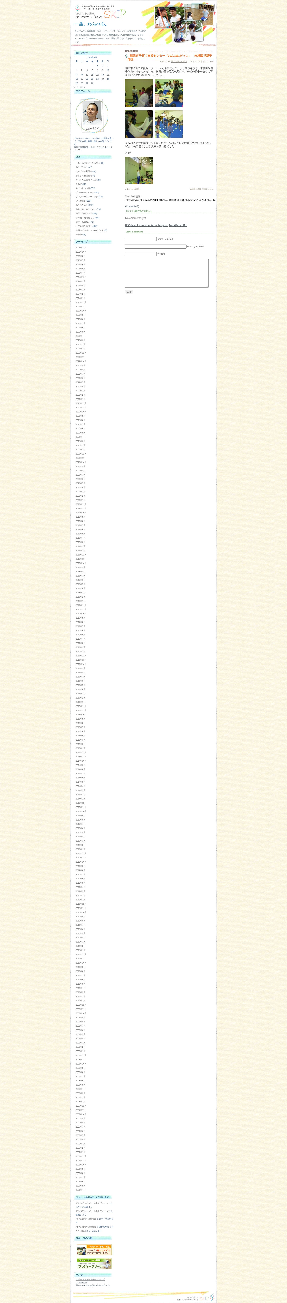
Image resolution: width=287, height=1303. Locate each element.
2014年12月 (81, 752)
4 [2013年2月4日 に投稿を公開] (76, 70)
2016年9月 (80, 668)
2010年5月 (80, 984)
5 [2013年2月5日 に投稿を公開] (81, 70)
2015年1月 (80, 748)
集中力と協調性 (133, 189)
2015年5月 (80, 736)
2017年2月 (80, 647)
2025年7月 (80, 260)
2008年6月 (80, 1080)
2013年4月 (80, 837)
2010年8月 (80, 971)
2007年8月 (80, 1123)
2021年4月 (80, 437)
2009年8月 (80, 1022)
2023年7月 (80, 323)
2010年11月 (81, 958)
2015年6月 (80, 731)
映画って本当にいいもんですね (90, 230)
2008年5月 (80, 1085)
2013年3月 (80, 841)
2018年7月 (80, 576)
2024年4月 (80, 285)
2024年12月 (81, 277)
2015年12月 (81, 706)
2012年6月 (80, 879)
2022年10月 (81, 361)
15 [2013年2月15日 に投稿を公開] (97, 74)
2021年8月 (80, 420)
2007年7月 (80, 1127)
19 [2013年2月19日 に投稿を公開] (82, 79)
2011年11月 (81, 908)
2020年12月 (81, 454)
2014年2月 (80, 794)
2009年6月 (80, 1030)
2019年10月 (81, 513)
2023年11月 (81, 306)
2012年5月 (80, 883)
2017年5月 (80, 635)
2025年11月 (81, 248)
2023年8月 (80, 319)
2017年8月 (80, 622)
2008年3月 (80, 1093)
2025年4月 (80, 273)
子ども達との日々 (179, 61)
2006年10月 (81, 1165)
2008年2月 (80, 1097)
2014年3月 (80, 790)
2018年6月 (80, 580)
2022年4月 (80, 386)
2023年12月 (81, 302)
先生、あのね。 (83, 222)
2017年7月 (80, 626)
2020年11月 (81, 458)
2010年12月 (81, 954)
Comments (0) (132, 206)
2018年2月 (80, 597)
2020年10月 (81, 462)
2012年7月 (80, 874)
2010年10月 (81, 963)
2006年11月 (81, 1160)
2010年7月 (80, 975)
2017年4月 (80, 639)
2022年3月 (80, 391)
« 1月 (76, 87)
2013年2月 (80, 845)
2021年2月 (80, 445)
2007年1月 (80, 1152)
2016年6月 (80, 681)
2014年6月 (80, 778)
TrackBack (178, 225)
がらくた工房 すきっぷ (86, 180)
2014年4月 (80, 786)
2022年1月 (80, 399)
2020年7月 (80, 475)
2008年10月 (81, 1064)
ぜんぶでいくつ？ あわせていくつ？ (93, 1203)
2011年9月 (80, 916)
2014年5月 (80, 782)
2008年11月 (81, 1059)
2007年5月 (80, 1135)
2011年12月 (81, 904)
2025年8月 (80, 256)
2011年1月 (80, 950)
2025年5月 (80, 269)
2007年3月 (80, 1144)
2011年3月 (80, 942)
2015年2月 (80, 744)
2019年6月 (80, 529)
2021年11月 (81, 407)
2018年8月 (80, 571)
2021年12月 (81, 403)
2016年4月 (80, 689)
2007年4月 (80, 1139)
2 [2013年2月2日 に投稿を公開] (102, 66)
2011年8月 (80, 921)
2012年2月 (80, 895)
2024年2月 (80, 294)
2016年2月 (80, 698)
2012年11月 (81, 858)
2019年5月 (80, 534)
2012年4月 (80, 887)
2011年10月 (81, 912)
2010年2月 (80, 996)
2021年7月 (80, 424)
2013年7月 (80, 824)
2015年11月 (81, 710)
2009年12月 (81, 1005)
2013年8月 (80, 820)
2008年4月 (80, 1089)
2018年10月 (81, 563)
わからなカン (82, 205)
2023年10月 (81, 311)
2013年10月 (81, 811)
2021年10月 (81, 412)
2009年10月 (81, 1013)
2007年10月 (81, 1114)
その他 (79, 184)
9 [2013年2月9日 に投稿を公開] (102, 70)
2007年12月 (81, 1106)
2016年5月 (80, 685)
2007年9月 (80, 1118)
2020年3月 (80, 492)
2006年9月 (80, 1169)
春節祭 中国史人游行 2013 (201, 189)
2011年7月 (80, 925)
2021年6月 (80, 428)
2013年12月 (81, 803)
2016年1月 (80, 702)
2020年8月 (80, 471)
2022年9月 (80, 365)
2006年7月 (80, 1177)
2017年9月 (80, 618)
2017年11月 (81, 609)
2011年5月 (80, 933)
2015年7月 (80, 727)
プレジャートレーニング (87, 197)
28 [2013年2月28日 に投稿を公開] (92, 83)
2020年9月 (80, 466)
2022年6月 (80, 378)
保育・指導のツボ (84, 213)
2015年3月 (80, 740)
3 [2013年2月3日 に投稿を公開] (107, 66)
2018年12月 (81, 555)
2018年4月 (80, 588)
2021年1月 (80, 449)
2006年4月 (80, 1190)
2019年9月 (80, 517)
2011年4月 (80, 937)
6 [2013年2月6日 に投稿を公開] (87, 70)
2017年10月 (81, 614)
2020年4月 (80, 487)
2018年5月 (80, 584)
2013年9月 (80, 815)
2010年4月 (80, 988)
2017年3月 (80, 643)
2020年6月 (80, 479)
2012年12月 (81, 853)
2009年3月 (80, 1043)
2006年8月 (80, 1173)
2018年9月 (80, 567)
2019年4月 (80, 538)
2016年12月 (81, 656)
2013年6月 (80, 828)
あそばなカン (82, 167)
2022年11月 (81, 357)
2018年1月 (80, 601)
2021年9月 (80, 416)
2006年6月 (80, 1181)
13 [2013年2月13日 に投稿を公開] (87, 74)
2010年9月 (80, 967)
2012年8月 (80, 870)
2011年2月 (80, 946)
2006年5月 (80, 1186)
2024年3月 (80, 290)
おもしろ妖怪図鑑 (84, 175)
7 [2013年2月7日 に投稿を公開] (92, 70)
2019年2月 (80, 546)
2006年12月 (81, 1156)
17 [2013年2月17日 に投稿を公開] (108, 74)
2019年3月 (80, 542)
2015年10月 (81, 715)
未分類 (79, 234)
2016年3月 (80, 693)
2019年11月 (81, 508)
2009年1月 (80, 1051)
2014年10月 (81, 761)
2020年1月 (80, 500)
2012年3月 (80, 891)
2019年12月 (81, 504)
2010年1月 (80, 1001)
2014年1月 (80, 799)
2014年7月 (80, 773)
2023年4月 (80, 336)
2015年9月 (80, 719)
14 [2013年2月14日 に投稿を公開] (92, 74)
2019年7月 (80, 525)
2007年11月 (81, 1110)
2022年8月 (80, 370)
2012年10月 (81, 862)
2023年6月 (80, 327)
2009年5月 (80, 1034)
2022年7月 (80, 374)
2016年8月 (80, 672)
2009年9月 (80, 1017)
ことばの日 (81, 1231)
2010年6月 (80, 980)
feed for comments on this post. (146, 225)
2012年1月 (80, 900)
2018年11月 (81, 559)
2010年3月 (80, 992)
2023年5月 (80, 332)
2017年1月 (80, 651)
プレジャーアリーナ (85, 192)
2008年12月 (81, 1055)
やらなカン (81, 201)
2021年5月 (80, 433)
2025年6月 (80, 264)
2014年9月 (80, 765)
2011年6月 (80, 929)
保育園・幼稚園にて (85, 218)
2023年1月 (80, 349)
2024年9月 (80, 281)
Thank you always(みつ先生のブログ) (92, 1285)
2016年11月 (81, 660)
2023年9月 (80, 315)
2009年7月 (80, 1026)
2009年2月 (80, 1047)
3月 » (82, 87)
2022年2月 (80, 395)
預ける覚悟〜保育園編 (86, 1219)
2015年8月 (80, 723)
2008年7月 (80, 1076)
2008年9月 (80, 1068)
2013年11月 (81, 807)
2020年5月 (80, 483)
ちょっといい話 (83, 188)
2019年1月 (80, 550)
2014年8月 (80, 769)
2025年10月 (81, 252)
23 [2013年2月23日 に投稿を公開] (102, 79)
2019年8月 (80, 521)
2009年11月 (81, 1009)
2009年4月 (80, 1038)
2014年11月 (81, 757)
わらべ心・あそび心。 (86, 209)
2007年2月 (80, 1148)
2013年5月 (80, 832)
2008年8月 (80, 1072)
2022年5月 (80, 382)
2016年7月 (80, 677)
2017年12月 (81, 605)
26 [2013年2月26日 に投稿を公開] (82, 83)
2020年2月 (80, 496)
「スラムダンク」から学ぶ (88, 163)
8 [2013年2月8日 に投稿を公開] (97, 70)
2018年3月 (80, 593)
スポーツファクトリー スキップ (90, 1279)
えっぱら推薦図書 (84, 171)
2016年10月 (81, 664)
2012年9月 (80, 866)
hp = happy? (81, 1282)
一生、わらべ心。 (92, 24)
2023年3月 (80, 340)
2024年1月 (80, 298)
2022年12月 (81, 353)
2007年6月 (80, 1131)
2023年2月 (80, 344)
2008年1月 (80, 1102)
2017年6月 (80, 630)
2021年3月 (80, 441)
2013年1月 (80, 849)
